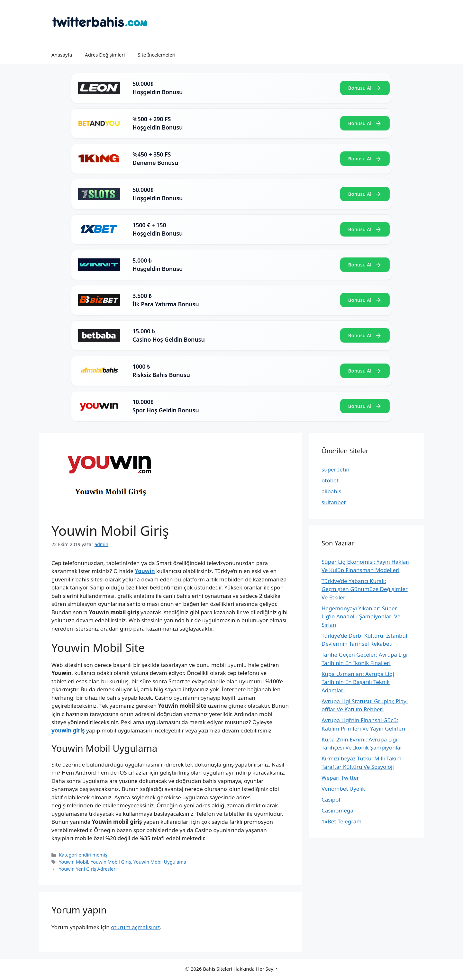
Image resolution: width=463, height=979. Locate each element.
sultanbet (334, 502)
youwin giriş (68, 730)
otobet (330, 480)
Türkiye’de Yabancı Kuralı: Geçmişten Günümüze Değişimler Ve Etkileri (365, 589)
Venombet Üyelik (343, 788)
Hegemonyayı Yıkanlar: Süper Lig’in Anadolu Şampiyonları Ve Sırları (361, 616)
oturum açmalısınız (135, 927)
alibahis (331, 491)
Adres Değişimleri (105, 54)
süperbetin (336, 469)
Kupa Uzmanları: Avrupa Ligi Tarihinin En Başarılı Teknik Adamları (358, 682)
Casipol (331, 799)
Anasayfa (61, 54)
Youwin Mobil (73, 862)
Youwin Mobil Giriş (111, 862)
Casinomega (337, 810)
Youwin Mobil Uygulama (159, 862)
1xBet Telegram (341, 821)
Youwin (145, 571)
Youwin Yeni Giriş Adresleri (88, 869)
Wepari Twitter (340, 777)
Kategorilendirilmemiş (83, 855)
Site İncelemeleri (156, 54)
